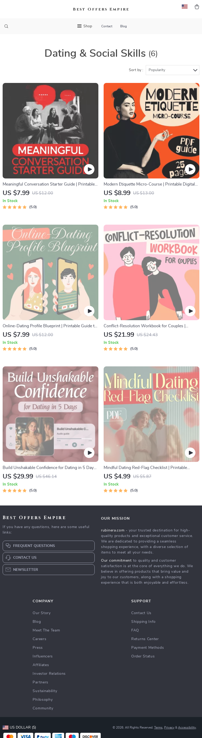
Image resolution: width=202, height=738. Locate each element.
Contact (106, 26)
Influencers (43, 656)
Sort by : (136, 70)
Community (43, 708)
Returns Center (145, 639)
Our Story (41, 613)
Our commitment (116, 560)
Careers (39, 639)
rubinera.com (112, 530)
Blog (123, 26)
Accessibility (187, 727)
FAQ (135, 630)
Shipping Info (143, 622)
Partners (40, 682)
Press (38, 648)
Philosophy (43, 700)
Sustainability (45, 691)
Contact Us (141, 613)
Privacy (169, 727)
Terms (158, 727)
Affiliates (41, 665)
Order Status (143, 656)
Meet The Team (46, 630)
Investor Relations (49, 674)
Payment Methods (147, 648)
